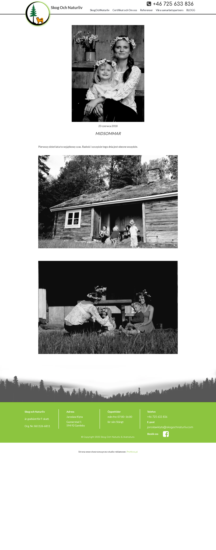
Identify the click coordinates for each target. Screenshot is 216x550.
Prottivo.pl (132, 452)
